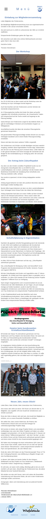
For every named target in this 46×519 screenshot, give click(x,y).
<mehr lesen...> (6, 361)
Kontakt (33, 515)
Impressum (24, 515)
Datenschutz (14, 515)
